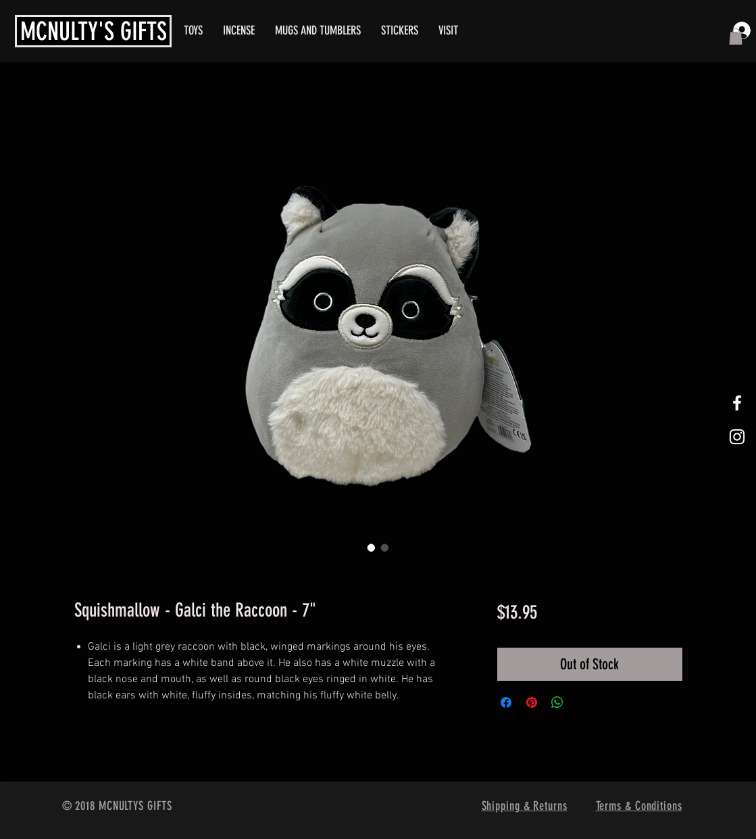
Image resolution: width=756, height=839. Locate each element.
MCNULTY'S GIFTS (93, 31)
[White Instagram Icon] (737, 437)
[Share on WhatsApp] (557, 702)
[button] (735, 36)
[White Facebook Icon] (737, 403)
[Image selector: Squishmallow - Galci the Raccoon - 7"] (371, 547)
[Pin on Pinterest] (532, 702)
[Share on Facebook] (506, 702)
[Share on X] (583, 702)
